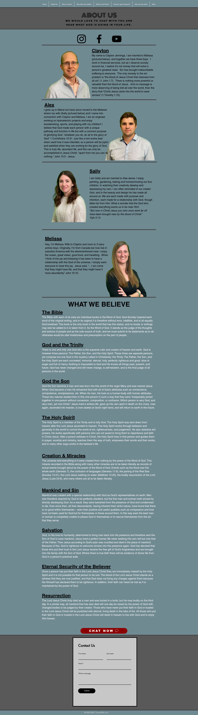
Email (80, 663)
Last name (110, 653)
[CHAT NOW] (103, 631)
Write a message (84, 673)
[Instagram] (81, 39)
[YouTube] (117, 39)
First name (82, 653)
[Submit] (86, 690)
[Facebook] (99, 39)
